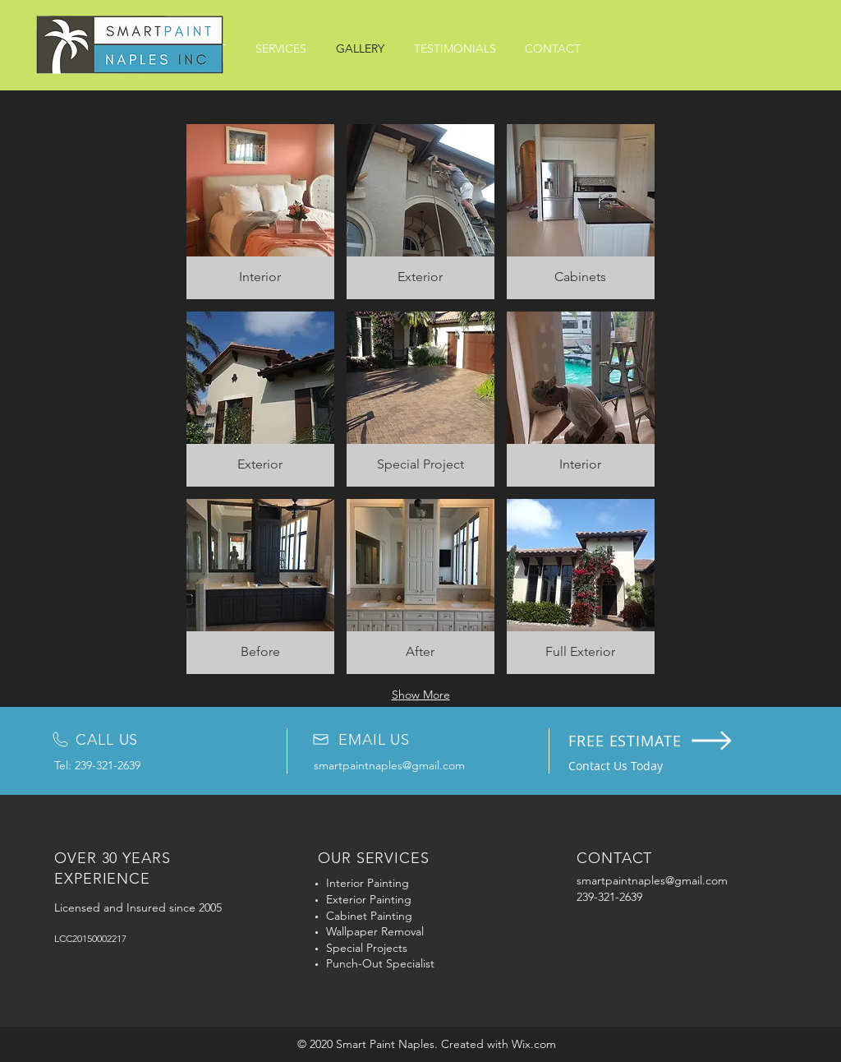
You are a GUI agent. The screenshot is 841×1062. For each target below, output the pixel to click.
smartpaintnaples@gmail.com (389, 765)
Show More (421, 694)
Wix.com (534, 1044)
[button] (260, 211)
